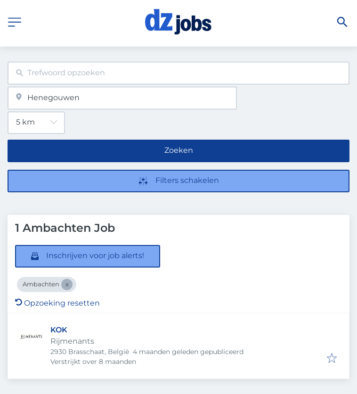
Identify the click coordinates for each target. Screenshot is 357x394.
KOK (58, 329)
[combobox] (178, 73)
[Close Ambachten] (67, 284)
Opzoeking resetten (57, 303)
